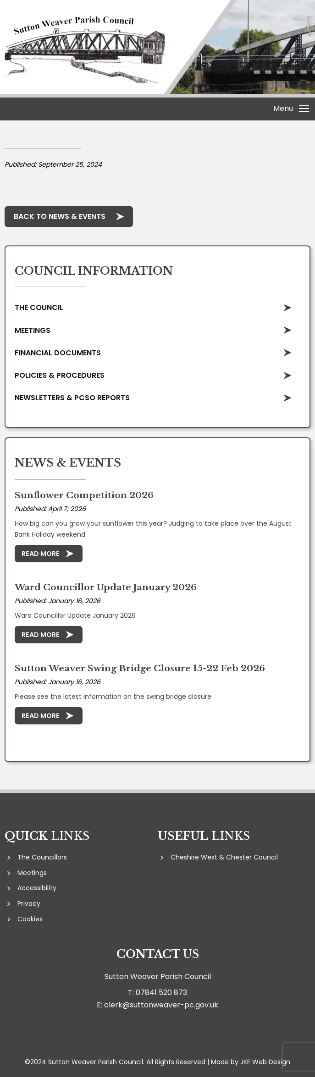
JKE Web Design (265, 1061)
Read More (41, 553)
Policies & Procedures (60, 375)
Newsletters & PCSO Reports (72, 397)
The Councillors (42, 857)
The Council (39, 307)
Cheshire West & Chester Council (224, 857)
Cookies (30, 919)
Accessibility (36, 887)
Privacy (28, 903)
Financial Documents (58, 353)
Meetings (32, 330)
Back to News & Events (59, 216)
